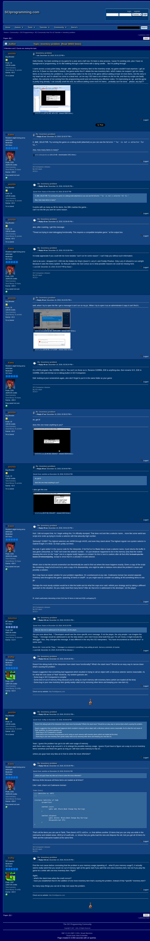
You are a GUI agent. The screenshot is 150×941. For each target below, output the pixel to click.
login (129, 11)
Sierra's (74, 27)
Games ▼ (19, 27)
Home (7, 27)
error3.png (37, 513)
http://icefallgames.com (57, 691)
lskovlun (12, 618)
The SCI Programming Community (77, 924)
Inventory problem (44, 53)
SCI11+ (35, 171)
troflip (11, 657)
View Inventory (10, 68)
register (137, 11)
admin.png (37, 349)
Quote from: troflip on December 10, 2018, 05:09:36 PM (52, 720)
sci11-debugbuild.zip (41, 155)
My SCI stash (37, 169)
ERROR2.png (39, 454)
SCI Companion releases (41, 167)
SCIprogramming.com (22, 12)
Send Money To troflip (13, 688)
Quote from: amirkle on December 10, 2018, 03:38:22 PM (52, 474)
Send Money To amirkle (13, 70)
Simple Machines (86, 933)
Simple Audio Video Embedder (77, 935)
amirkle (12, 53)
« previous (142, 35)
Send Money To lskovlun (13, 637)
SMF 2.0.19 (65, 933)
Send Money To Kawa (13, 169)
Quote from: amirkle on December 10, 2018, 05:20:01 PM (52, 771)
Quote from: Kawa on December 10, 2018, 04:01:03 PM (52, 625)
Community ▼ (60, 27)
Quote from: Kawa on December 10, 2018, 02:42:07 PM (52, 192)
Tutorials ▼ (45, 27)
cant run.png (38, 331)
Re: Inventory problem (45, 134)
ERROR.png (38, 113)
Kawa (11, 134)
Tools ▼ (31, 27)
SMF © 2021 (75, 933)
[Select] (40, 790)
